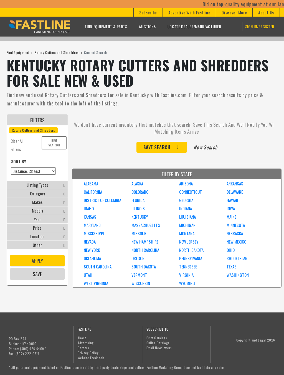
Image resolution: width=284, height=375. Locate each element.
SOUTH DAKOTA (143, 266)
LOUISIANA (187, 217)
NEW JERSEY (188, 242)
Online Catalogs (157, 342)
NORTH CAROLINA (145, 250)
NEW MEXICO (236, 242)
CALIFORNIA (93, 192)
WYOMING (187, 283)
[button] (148, 12)
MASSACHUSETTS (145, 225)
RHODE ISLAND (238, 258)
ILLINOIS (138, 208)
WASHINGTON (238, 275)
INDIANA (185, 208)
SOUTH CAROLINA (97, 266)
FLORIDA (137, 200)
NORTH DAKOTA (191, 250)
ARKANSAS (235, 183)
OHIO (231, 250)
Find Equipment (18, 52)
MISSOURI (139, 233)
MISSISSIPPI (94, 233)
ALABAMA (91, 183)
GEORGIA (186, 200)
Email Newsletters (159, 347)
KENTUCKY (139, 217)
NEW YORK (92, 250)
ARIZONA (186, 183)
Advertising (86, 342)
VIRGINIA (186, 275)
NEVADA (90, 242)
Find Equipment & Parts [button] (106, 26)
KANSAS (90, 217)
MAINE (231, 217)
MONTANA (186, 233)
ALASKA (137, 183)
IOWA (231, 208)
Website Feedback (91, 357)
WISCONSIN (140, 283)
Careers (83, 347)
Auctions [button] (147, 26)
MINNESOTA (236, 225)
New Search (54, 142)
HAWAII (232, 200)
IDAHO (89, 208)
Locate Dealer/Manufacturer (194, 26)
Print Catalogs (156, 337)
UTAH (88, 275)
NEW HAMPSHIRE (144, 242)
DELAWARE (235, 192)
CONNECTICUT (190, 192)
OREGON (137, 258)
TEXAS (232, 266)
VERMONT (139, 275)
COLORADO (139, 192)
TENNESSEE (188, 266)
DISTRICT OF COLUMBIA (102, 200)
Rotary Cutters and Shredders (57, 52)
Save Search (157, 147)
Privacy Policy (88, 352)
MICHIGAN (187, 225)
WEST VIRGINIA (96, 283)
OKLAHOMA (92, 258)
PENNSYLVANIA (190, 258)
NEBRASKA (235, 233)
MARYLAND (92, 225)
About (82, 337)
